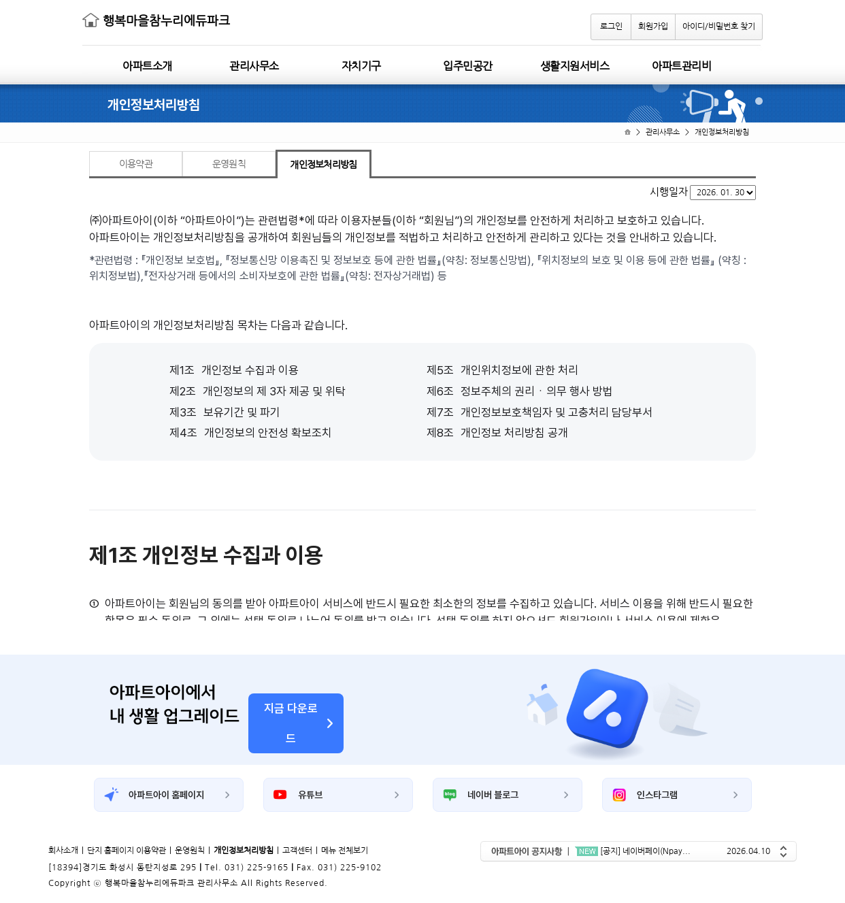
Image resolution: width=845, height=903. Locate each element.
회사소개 (63, 851)
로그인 (611, 26)
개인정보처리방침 (722, 132)
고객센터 (297, 851)
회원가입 (653, 26)
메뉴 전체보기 (344, 851)
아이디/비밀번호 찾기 (718, 26)
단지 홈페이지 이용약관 (126, 851)
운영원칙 (190, 851)
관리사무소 (663, 132)
